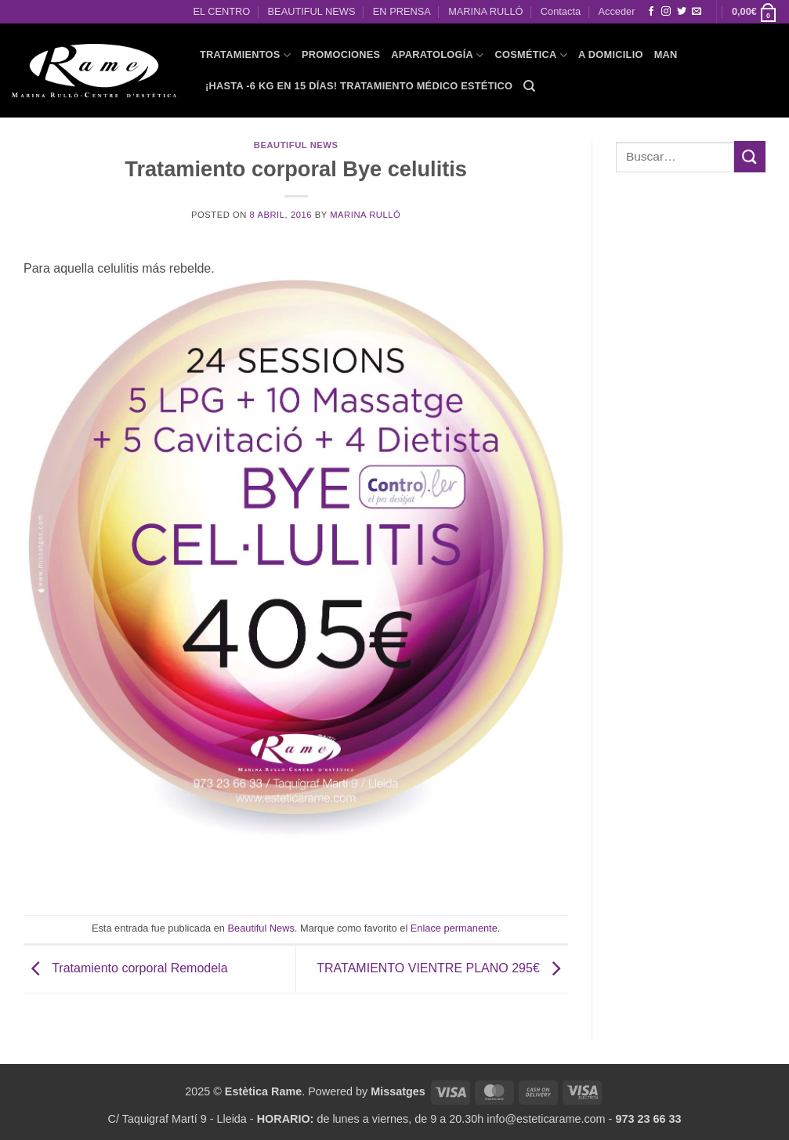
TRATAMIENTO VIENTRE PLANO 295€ (442, 968)
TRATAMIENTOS (245, 55)
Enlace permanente (454, 928)
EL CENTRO (221, 11)
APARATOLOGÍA (437, 55)
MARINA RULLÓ (485, 11)
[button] (754, 12)
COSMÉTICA (530, 55)
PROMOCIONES (341, 54)
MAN (666, 54)
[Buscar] (529, 86)
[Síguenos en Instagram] (666, 11)
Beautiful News (296, 145)
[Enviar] (749, 156)
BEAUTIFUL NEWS (312, 11)
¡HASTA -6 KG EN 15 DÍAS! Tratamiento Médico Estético (358, 86)
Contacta (561, 11)
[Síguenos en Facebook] (651, 11)
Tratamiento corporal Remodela (126, 968)
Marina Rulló (365, 214)
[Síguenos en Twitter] (681, 11)
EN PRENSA (402, 11)
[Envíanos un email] (696, 11)
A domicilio (610, 54)
